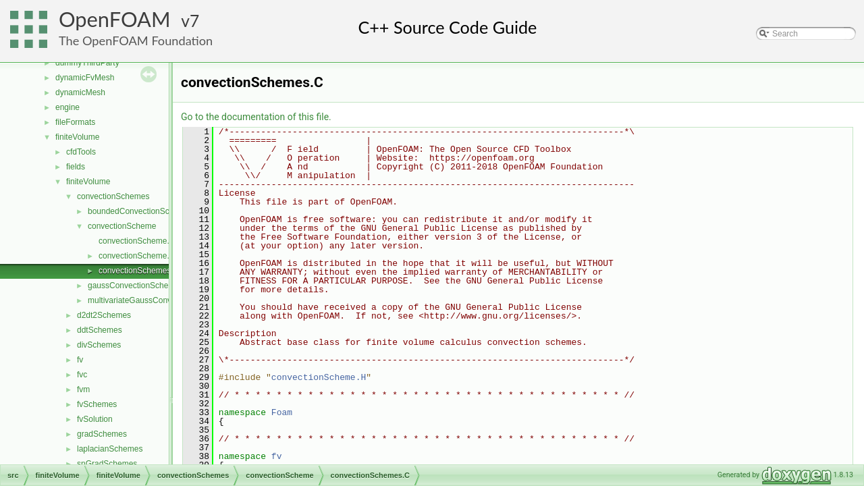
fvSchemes (97, 404)
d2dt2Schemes (104, 315)
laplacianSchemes (109, 449)
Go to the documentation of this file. (256, 116)
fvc (82, 374)
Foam (281, 412)
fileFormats (75, 122)
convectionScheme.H (137, 256)
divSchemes (99, 345)
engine (67, 107)
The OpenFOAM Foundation (136, 40)
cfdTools (81, 152)
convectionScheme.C (137, 241)
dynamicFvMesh (84, 77)
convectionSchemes (113, 196)
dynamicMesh (80, 92)
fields (75, 166)
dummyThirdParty (87, 63)
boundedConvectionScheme (139, 211)
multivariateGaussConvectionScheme (155, 300)
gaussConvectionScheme (134, 285)
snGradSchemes (107, 463)
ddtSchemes (99, 330)
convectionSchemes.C (139, 270)
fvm (83, 389)
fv (80, 359)
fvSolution (95, 419)
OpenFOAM (115, 19)
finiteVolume (77, 137)
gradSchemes (102, 434)
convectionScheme (122, 226)
